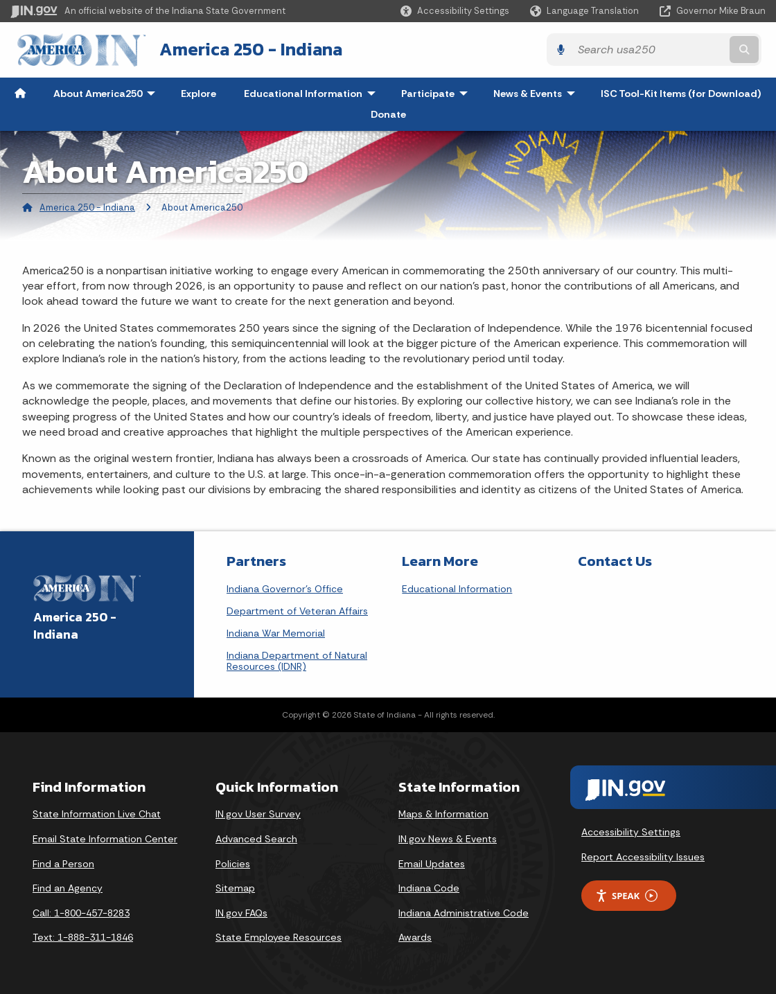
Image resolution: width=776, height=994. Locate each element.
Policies (232, 863)
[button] (454, 10)
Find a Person (63, 863)
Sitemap (235, 887)
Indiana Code (428, 887)
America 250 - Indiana (245, 49)
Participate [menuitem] (437, 93)
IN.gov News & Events (447, 838)
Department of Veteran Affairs (297, 611)
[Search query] (674, 49)
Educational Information (457, 589)
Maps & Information (443, 814)
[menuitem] (20, 92)
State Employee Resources (278, 937)
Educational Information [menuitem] (313, 93)
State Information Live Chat (97, 814)
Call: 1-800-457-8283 (81, 912)
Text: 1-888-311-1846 (83, 937)
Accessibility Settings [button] (630, 832)
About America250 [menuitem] (107, 93)
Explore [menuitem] (198, 93)
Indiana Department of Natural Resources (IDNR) (297, 661)
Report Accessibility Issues (643, 856)
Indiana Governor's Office (285, 589)
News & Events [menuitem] (537, 93)
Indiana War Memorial (276, 633)
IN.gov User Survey (258, 814)
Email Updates (431, 863)
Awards (415, 937)
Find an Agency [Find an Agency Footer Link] (68, 887)
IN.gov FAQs (241, 912)
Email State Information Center (105, 838)
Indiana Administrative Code (463, 912)
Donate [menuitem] (388, 113)
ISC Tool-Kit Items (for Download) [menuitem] (681, 93)
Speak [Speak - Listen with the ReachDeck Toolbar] (626, 895)
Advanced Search (256, 838)
